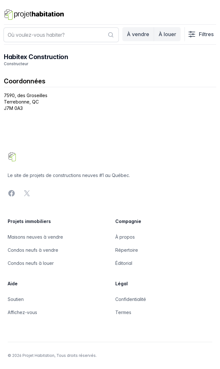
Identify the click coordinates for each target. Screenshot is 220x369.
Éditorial (123, 263)
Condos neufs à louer (31, 263)
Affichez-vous (22, 312)
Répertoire (126, 250)
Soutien (16, 299)
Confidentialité (130, 299)
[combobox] (61, 35)
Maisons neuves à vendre (35, 237)
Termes (123, 312)
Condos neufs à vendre (33, 250)
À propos (125, 237)
